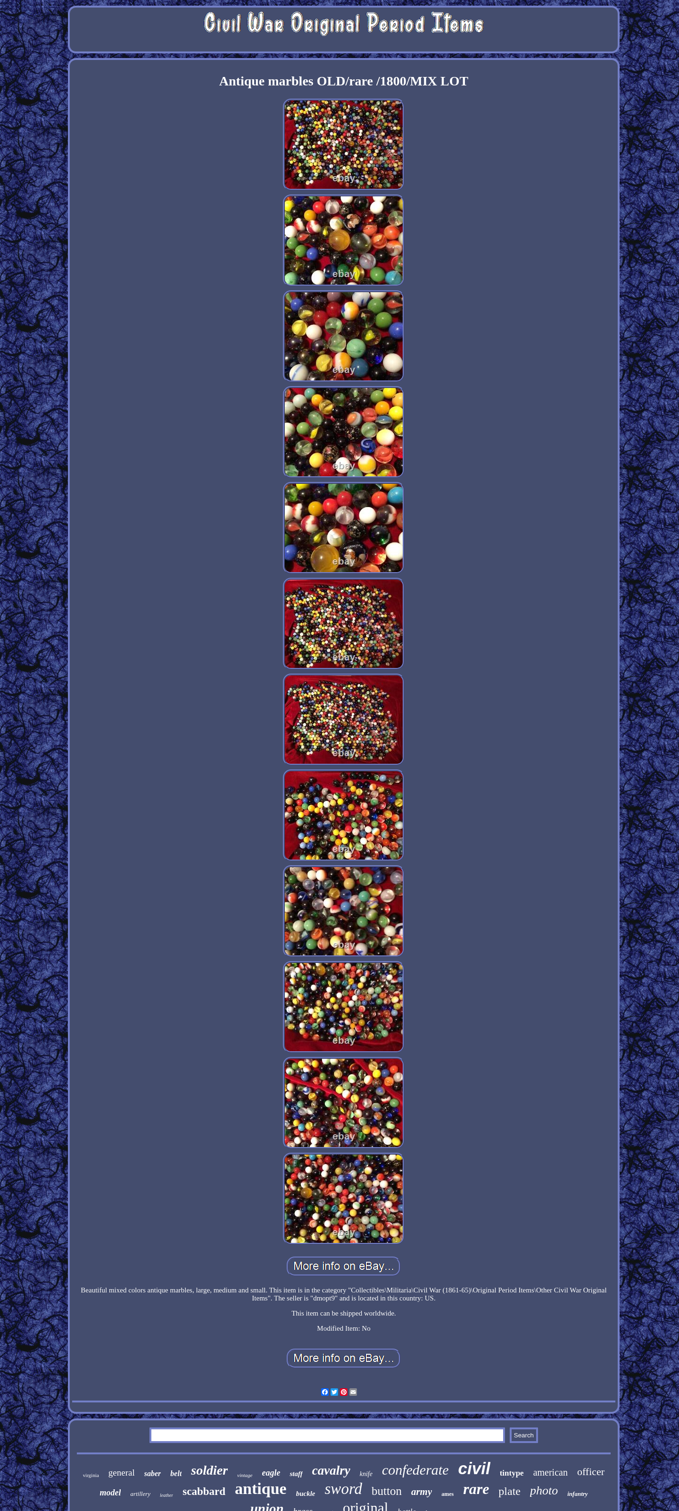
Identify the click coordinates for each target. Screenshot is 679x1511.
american (550, 1472)
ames (447, 1494)
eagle (271, 1472)
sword (343, 1488)
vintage (244, 1475)
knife (366, 1473)
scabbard (203, 1491)
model (110, 1492)
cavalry (331, 1470)
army (421, 1491)
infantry (577, 1493)
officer (590, 1471)
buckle (305, 1493)
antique (261, 1488)
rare (476, 1488)
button (387, 1491)
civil (474, 1468)
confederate (415, 1469)
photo (544, 1490)
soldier (209, 1470)
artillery (140, 1493)
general (121, 1472)
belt (176, 1473)
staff (296, 1473)
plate (509, 1491)
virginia (91, 1475)
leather (166, 1495)
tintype (512, 1473)
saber (152, 1473)
